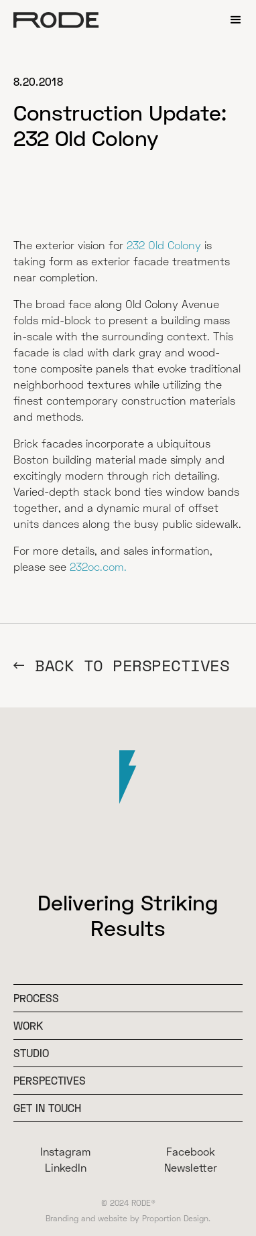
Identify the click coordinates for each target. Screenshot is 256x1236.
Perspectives (49, 1080)
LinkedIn (65, 1167)
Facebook (190, 1151)
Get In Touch (47, 1107)
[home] (56, 20)
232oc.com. (98, 566)
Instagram (65, 1151)
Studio (31, 1052)
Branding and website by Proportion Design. (128, 1218)
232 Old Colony (164, 244)
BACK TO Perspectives (132, 665)
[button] (236, 20)
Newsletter (190, 1167)
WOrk (28, 1025)
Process (36, 997)
